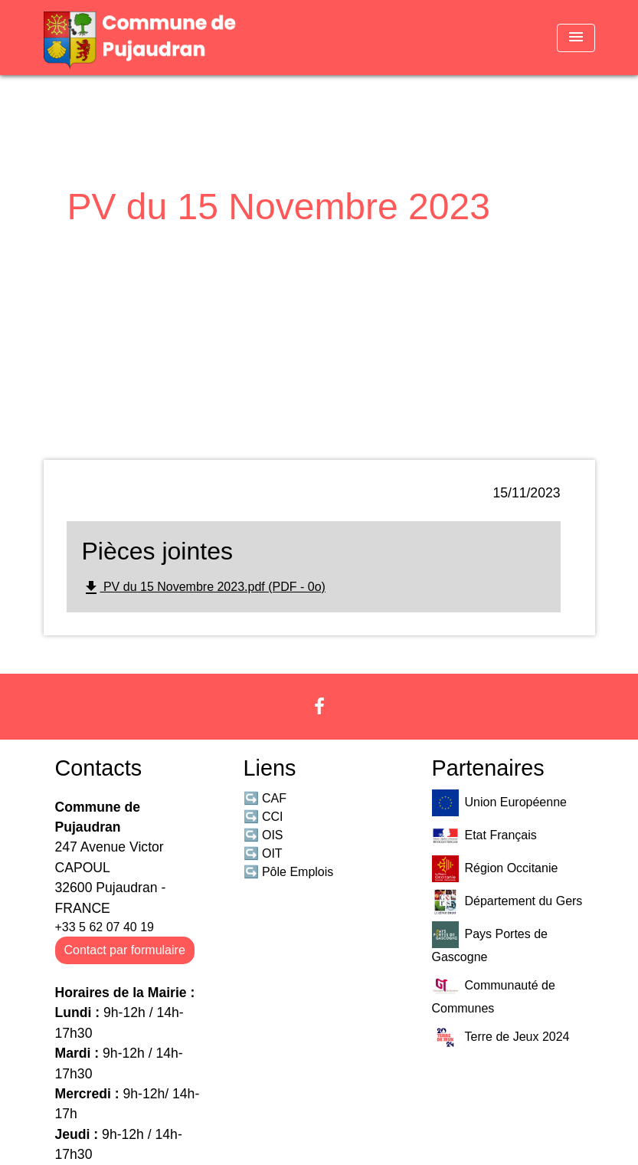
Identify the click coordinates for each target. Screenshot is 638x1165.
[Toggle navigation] (576, 38)
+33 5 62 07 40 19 (104, 927)
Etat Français (484, 835)
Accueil (93, 245)
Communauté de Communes (493, 994)
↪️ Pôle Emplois (289, 871)
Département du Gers (507, 901)
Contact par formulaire (124, 950)
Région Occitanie (495, 868)
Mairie (149, 245)
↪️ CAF (265, 798)
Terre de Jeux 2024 (501, 1037)
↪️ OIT (263, 853)
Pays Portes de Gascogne (490, 942)
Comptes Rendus (236, 245)
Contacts (98, 768)
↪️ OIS (263, 835)
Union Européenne (499, 802)
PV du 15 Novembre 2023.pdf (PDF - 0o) (204, 588)
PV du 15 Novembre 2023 (388, 245)
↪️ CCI (263, 816)
